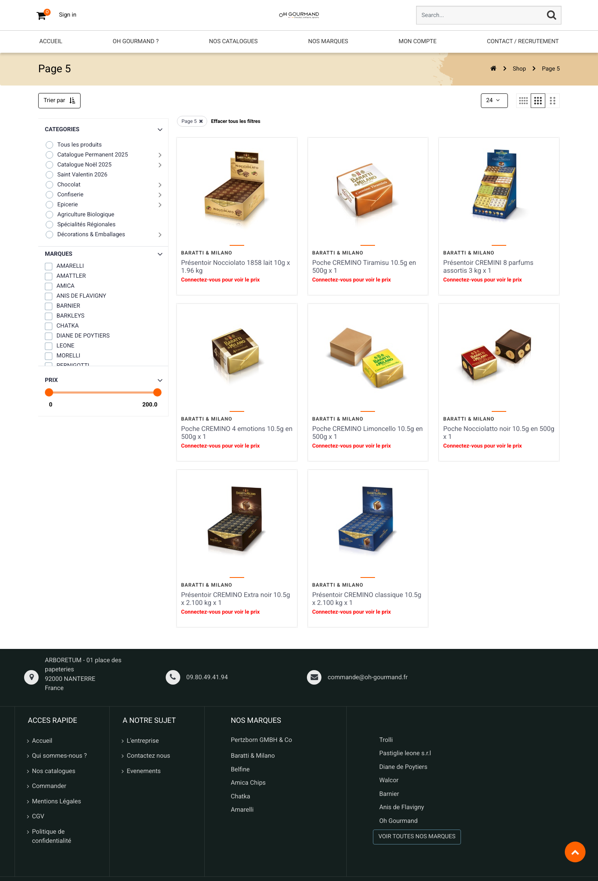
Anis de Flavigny (401, 807)
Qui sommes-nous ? (59, 755)
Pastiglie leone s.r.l (406, 753)
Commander (49, 786)
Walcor (388, 780)
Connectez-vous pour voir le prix (220, 280)
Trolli (386, 740)
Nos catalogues (53, 771)
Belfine (240, 769)
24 (493, 100)
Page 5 (551, 69)
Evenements (144, 771)
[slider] (49, 392)
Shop (519, 69)
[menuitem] (51, 41)
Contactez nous (148, 755)
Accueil (42, 740)
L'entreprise (143, 740)
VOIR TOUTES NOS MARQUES (417, 836)
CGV (38, 816)
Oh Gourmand (398, 821)
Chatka (240, 796)
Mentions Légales (56, 801)
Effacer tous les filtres (235, 121)
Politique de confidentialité (51, 836)
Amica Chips (248, 782)
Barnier (389, 794)
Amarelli (242, 809)
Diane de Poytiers (403, 767)
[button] (103, 254)
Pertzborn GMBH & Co (261, 740)
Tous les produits (73, 145)
